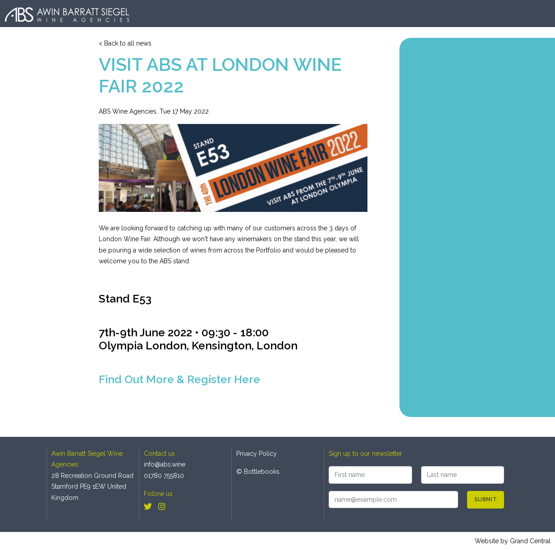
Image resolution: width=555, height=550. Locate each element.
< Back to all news (125, 43)
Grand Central (530, 541)
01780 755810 (164, 475)
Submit (485, 499)
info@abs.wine (164, 464)
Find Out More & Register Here (179, 379)
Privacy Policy (256, 453)
